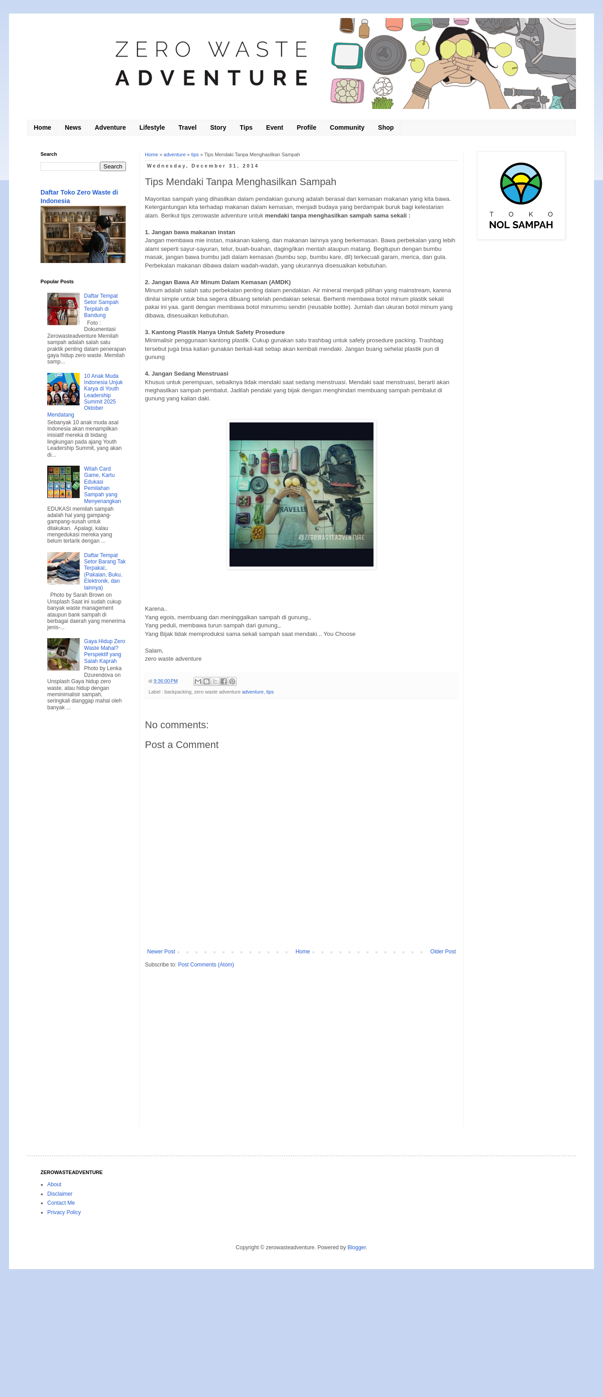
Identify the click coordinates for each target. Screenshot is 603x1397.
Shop (386, 127)
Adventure (110, 127)
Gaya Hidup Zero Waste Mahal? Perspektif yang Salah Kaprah (104, 651)
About (54, 1184)
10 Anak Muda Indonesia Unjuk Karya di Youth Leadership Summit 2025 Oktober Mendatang (85, 395)
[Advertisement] (83, 863)
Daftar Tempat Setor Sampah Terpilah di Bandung (101, 305)
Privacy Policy (64, 1212)
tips (195, 154)
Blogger (356, 1247)
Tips (246, 127)
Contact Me (61, 1203)
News (73, 127)
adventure (175, 154)
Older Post (443, 951)
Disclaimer (59, 1194)
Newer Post (161, 951)
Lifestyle (152, 127)
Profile (306, 127)
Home (42, 127)
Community (347, 127)
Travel (188, 127)
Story (218, 127)
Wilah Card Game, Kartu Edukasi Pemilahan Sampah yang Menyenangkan (102, 485)
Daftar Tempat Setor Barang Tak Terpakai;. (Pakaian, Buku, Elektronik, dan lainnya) (105, 571)
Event (274, 127)
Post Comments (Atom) (206, 965)
